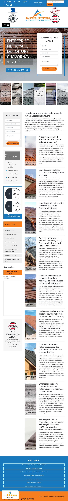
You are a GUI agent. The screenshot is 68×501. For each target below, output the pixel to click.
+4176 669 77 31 (11, 1)
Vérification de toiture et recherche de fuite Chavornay (34, 472)
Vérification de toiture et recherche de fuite (11, 250)
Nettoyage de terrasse (10, 242)
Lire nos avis (10, 497)
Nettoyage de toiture (10, 230)
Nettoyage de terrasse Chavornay (34, 479)
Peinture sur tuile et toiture (11, 246)
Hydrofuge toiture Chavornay (34, 482)
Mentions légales (60, 496)
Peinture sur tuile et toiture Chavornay (34, 475)
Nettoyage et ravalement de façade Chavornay (34, 465)
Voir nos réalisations (18, 70)
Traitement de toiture (10, 255)
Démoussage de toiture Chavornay (34, 486)
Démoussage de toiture (10, 234)
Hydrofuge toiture (9, 238)
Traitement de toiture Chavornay (34, 468)
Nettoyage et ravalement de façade (12, 260)
